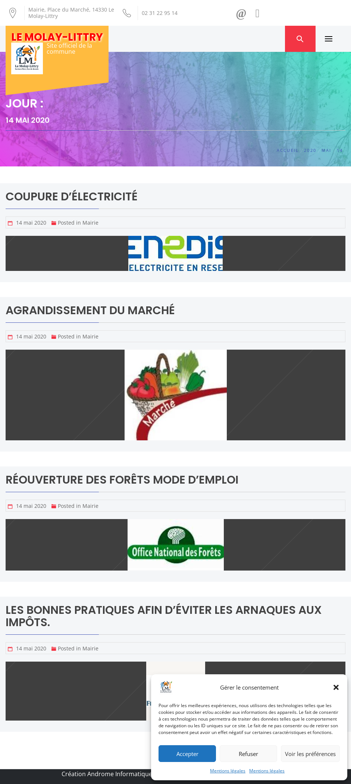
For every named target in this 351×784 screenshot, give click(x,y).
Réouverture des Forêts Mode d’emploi (122, 480)
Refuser (248, 754)
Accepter (187, 754)
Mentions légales (227, 771)
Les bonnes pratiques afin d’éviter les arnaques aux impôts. (164, 616)
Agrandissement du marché (90, 310)
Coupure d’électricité (72, 196)
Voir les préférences (310, 754)
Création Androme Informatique (107, 774)
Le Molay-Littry (57, 37)
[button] (336, 687)
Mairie (90, 222)
